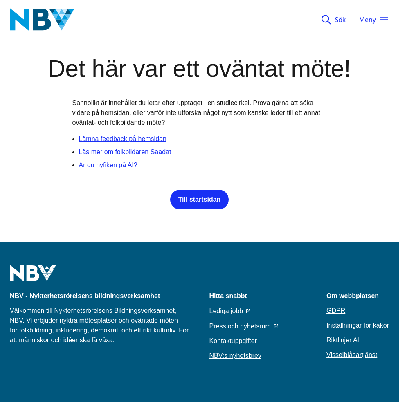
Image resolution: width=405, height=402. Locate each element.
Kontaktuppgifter (233, 340)
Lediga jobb (230, 311)
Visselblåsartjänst (351, 354)
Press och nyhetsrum (243, 326)
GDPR (335, 310)
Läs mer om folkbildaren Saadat (125, 151)
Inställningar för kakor (357, 325)
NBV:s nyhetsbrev (235, 355)
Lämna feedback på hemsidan (122, 138)
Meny (374, 20)
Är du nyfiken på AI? (108, 165)
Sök (334, 20)
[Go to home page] (33, 278)
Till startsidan (199, 199)
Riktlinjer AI (342, 340)
